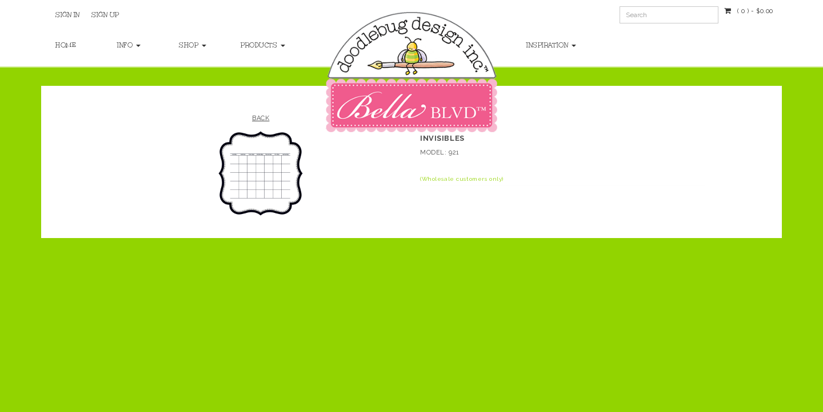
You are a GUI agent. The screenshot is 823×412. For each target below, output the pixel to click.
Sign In (67, 15)
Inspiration (551, 45)
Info (129, 45)
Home (65, 45)
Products (260, 45)
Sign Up (105, 15)
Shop (192, 45)
